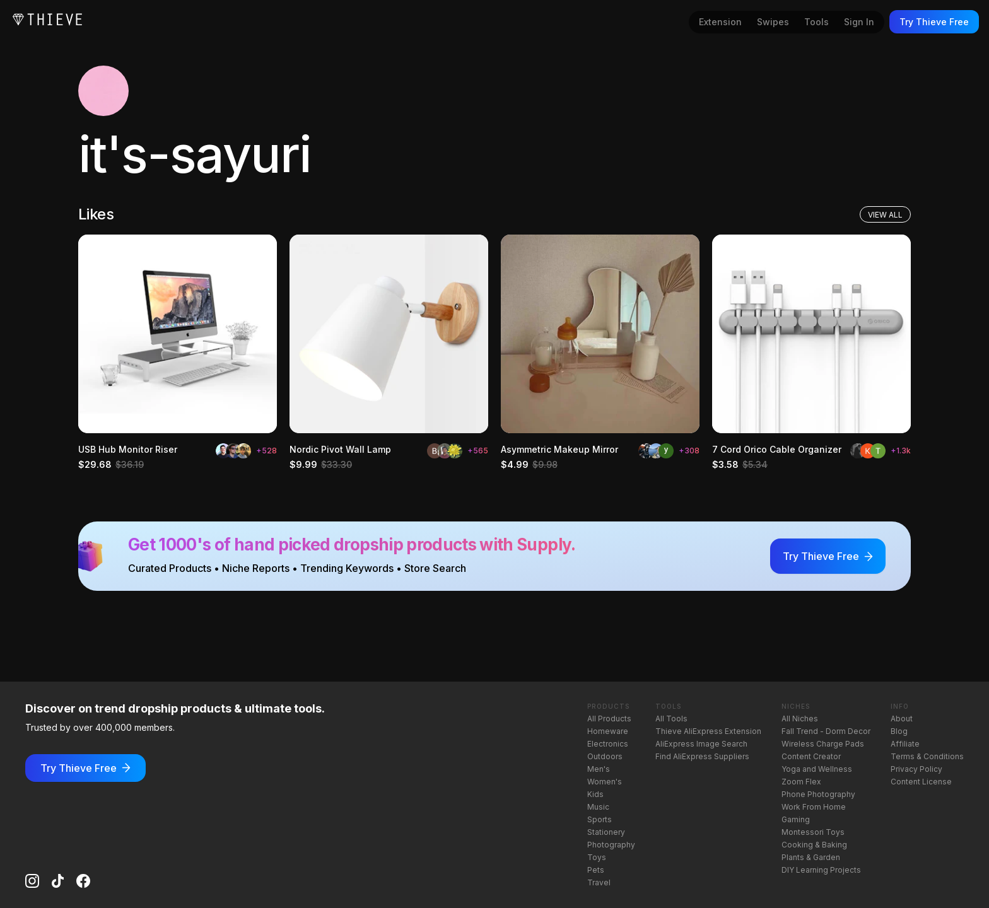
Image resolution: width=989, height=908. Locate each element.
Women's (604, 781)
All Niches (799, 718)
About (902, 718)
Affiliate (905, 743)
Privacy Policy (916, 769)
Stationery (606, 832)
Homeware (607, 731)
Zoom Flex (801, 781)
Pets (595, 870)
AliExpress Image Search (701, 743)
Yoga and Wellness (816, 769)
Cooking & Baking (814, 844)
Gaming (795, 819)
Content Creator (811, 756)
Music (598, 807)
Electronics (607, 743)
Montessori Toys (813, 832)
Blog (899, 731)
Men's (598, 769)
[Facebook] (83, 881)
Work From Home (813, 807)
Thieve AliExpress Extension (708, 731)
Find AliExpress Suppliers (702, 756)
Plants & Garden (810, 857)
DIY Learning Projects (821, 870)
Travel (599, 882)
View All (885, 214)
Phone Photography (818, 794)
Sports (599, 819)
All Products (609, 718)
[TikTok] (58, 881)
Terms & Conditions (927, 756)
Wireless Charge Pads (822, 743)
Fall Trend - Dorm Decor (825, 731)
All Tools (671, 718)
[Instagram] (32, 881)
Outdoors (605, 756)
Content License (921, 781)
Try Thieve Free (934, 21)
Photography (611, 844)
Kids (595, 794)
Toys (596, 857)
